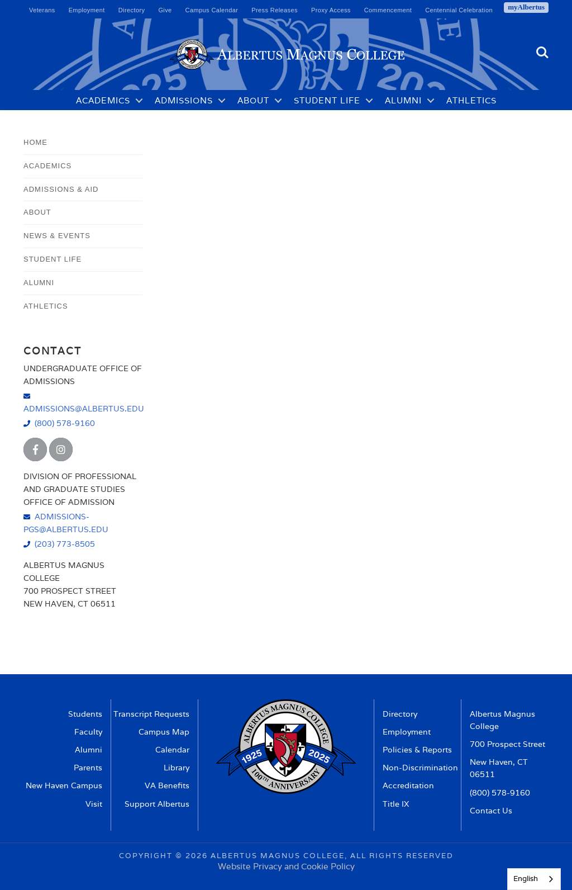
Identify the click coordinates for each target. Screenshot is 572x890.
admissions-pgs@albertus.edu (65, 522)
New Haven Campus (64, 785)
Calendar (172, 750)
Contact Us (491, 811)
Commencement (388, 10)
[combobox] (534, 879)
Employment (87, 10)
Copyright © (151, 855)
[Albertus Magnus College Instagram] (61, 449)
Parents (88, 768)
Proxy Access (331, 10)
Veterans (42, 10)
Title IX (396, 804)
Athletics (471, 100)
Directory (131, 10)
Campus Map (164, 732)
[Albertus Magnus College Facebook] (35, 449)
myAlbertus (526, 7)
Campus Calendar (212, 10)
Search (542, 52)
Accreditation (408, 785)
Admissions (184, 100)
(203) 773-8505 (65, 543)
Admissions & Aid (60, 189)
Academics (103, 100)
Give (164, 10)
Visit (93, 804)
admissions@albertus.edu (82, 408)
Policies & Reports (417, 750)
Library (176, 768)
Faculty (88, 732)
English (525, 878)
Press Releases (274, 10)
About (253, 100)
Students (85, 714)
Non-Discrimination (420, 768)
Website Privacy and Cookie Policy (286, 866)
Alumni (403, 100)
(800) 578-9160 (65, 423)
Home (35, 142)
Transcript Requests (151, 714)
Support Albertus (157, 804)
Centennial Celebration (459, 10)
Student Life (327, 100)
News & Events (56, 235)
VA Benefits (167, 785)
